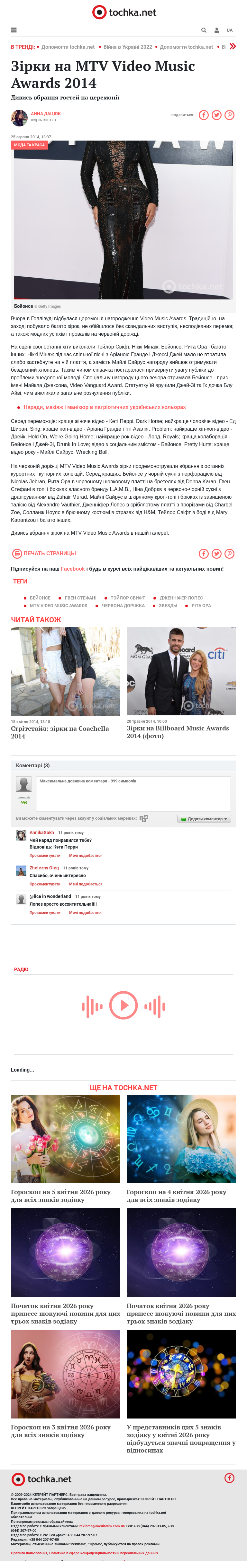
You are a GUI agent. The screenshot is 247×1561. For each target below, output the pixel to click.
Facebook (73, 569)
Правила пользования (29, 1553)
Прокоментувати (45, 855)
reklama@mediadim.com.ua (102, 1526)
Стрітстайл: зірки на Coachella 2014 (60, 732)
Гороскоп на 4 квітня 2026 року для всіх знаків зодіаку (176, 1195)
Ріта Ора (201, 605)
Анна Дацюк (46, 113)
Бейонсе (40, 597)
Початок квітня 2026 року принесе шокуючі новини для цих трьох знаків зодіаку (65, 1313)
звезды (168, 605)
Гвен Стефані (80, 597)
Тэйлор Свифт (128, 597)
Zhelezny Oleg (44, 867)
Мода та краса (29, 145)
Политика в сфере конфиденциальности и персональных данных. (104, 1553)
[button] (216, 30)
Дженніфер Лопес (181, 597)
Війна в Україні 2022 (128, 47)
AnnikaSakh (42, 832)
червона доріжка (123, 605)
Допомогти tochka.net (68, 47)
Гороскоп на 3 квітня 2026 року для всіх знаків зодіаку (61, 1431)
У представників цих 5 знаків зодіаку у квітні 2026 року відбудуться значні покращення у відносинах (181, 1438)
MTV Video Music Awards (58, 605)
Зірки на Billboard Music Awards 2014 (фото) (178, 732)
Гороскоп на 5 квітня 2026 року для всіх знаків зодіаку (61, 1195)
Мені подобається (86, 855)
